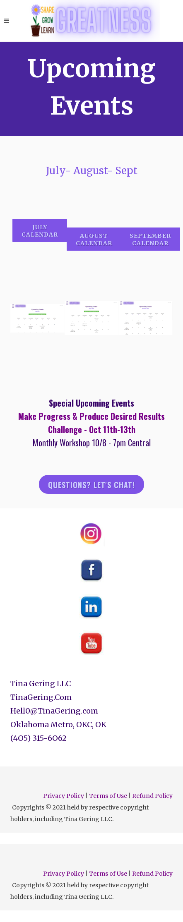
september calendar (150, 239)
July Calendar (40, 230)
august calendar (94, 239)
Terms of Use (108, 796)
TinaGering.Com (41, 697)
